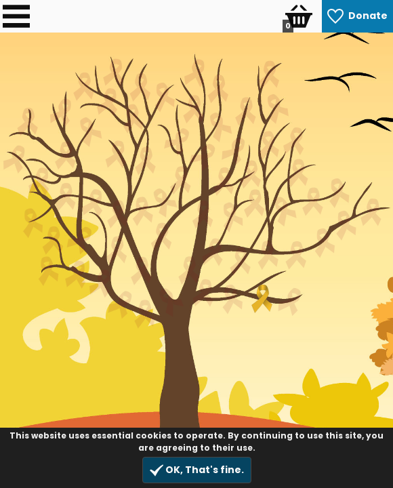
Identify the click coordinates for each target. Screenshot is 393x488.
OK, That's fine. (197, 470)
